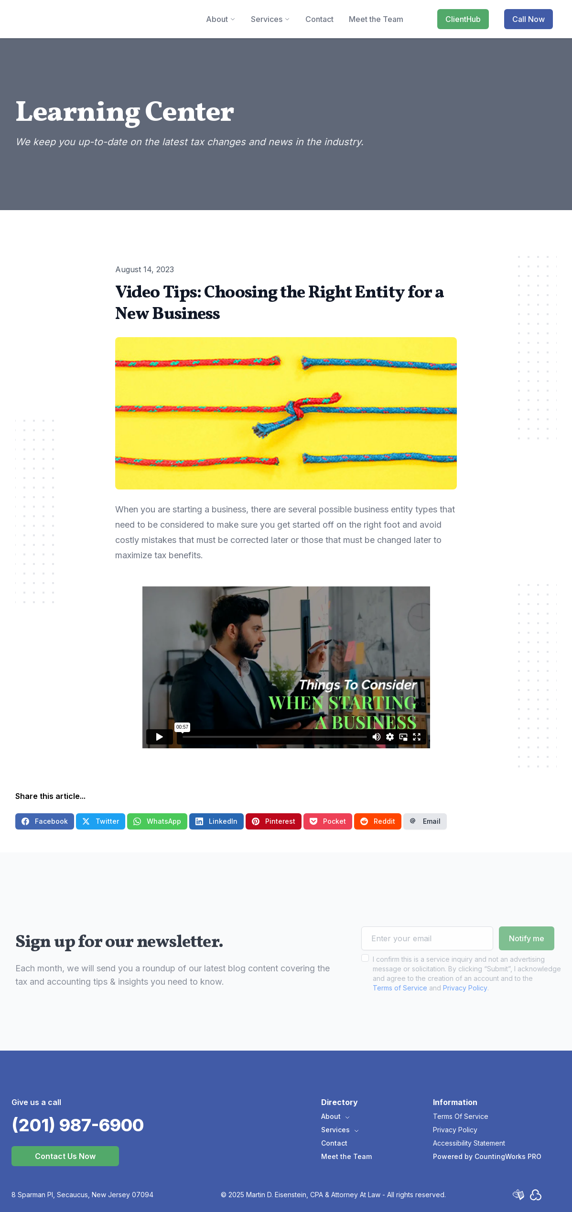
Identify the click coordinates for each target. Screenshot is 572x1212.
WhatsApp (157, 821)
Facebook (45, 821)
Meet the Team (346, 1156)
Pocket (328, 821)
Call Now (528, 19)
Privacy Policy (465, 1006)
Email (425, 821)
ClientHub (463, 19)
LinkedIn (216, 821)
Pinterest (273, 821)
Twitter (100, 821)
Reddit (377, 821)
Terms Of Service (460, 1116)
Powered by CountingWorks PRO (487, 1156)
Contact (334, 1143)
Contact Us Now (65, 1156)
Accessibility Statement (469, 1143)
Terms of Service (400, 1006)
